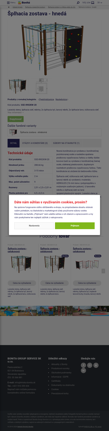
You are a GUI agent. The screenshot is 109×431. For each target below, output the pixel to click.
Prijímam (75, 225)
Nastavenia (34, 225)
